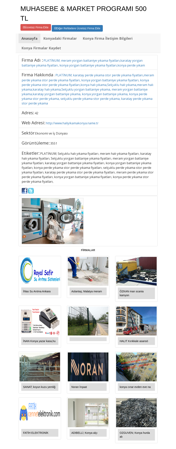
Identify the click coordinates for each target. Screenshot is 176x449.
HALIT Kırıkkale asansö (134, 341)
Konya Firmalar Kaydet (41, 48)
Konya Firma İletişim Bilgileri (108, 38)
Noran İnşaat (79, 386)
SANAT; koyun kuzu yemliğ (39, 386)
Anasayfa (29, 38)
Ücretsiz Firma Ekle (35, 27)
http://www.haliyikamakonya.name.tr (72, 123)
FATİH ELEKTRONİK (35, 432)
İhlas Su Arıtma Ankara (37, 291)
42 (36, 113)
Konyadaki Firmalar (60, 38)
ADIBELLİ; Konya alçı (84, 432)
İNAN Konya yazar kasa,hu (39, 341)
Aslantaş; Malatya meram (86, 291)
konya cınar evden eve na (135, 386)
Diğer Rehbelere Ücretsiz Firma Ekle (77, 28)
